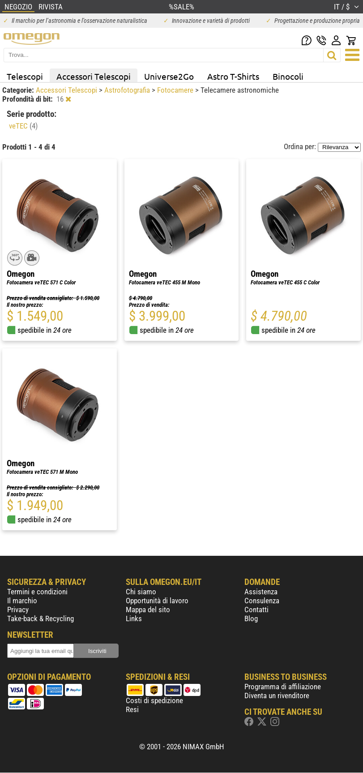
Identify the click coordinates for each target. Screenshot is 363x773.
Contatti (256, 609)
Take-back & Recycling (40, 618)
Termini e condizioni (37, 591)
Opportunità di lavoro (157, 600)
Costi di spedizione (154, 700)
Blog (251, 618)
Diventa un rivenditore (276, 695)
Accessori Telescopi (93, 76)
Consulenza (261, 600)
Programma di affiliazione (282, 686)
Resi (132, 709)
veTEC (23, 125)
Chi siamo (141, 591)
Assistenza (261, 591)
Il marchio (22, 600)
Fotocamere (176, 90)
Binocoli (288, 76)
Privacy (18, 609)
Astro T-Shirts (233, 76)
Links (134, 618)
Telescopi (25, 76)
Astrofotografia (128, 90)
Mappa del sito (148, 609)
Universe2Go (169, 76)
